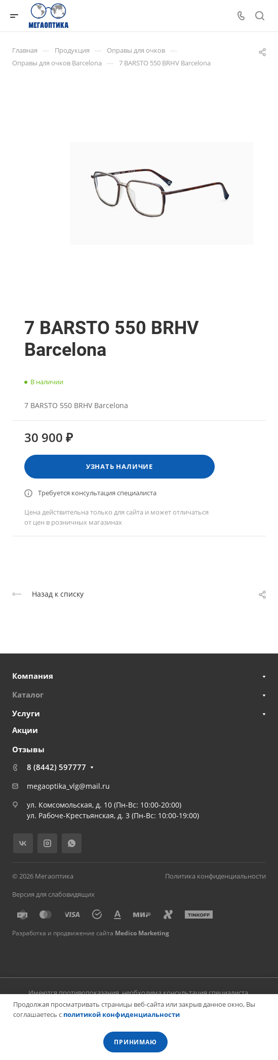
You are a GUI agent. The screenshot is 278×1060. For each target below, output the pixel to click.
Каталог (28, 694)
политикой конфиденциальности (121, 1014)
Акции (25, 730)
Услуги (26, 713)
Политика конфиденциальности (215, 876)
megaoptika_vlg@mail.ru (68, 786)
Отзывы (28, 749)
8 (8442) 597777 (56, 767)
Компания (32, 676)
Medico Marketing (142, 933)
